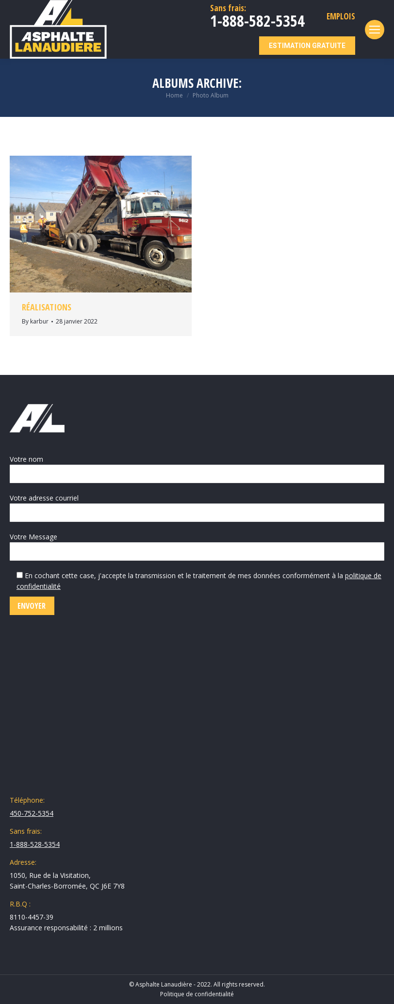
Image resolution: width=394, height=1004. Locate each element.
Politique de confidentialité (197, 994)
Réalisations (46, 307)
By (35, 321)
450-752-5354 (31, 813)
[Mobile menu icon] (374, 29)
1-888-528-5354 (35, 844)
